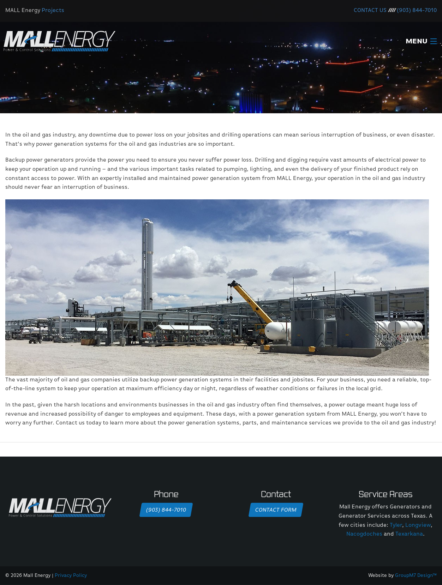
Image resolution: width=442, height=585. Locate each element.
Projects (53, 10)
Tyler (396, 525)
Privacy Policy (71, 575)
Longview (418, 525)
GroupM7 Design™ (416, 575)
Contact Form (276, 510)
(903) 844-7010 (417, 10)
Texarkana (409, 534)
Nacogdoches (364, 534)
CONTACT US (370, 10)
